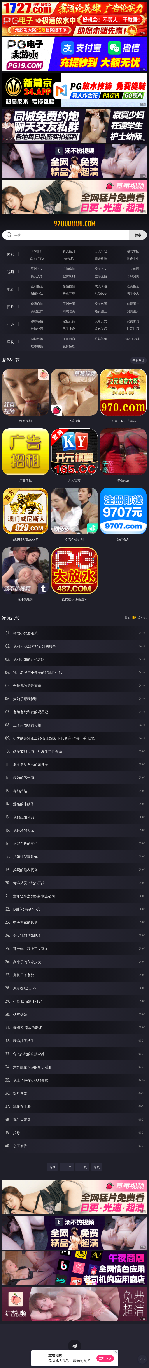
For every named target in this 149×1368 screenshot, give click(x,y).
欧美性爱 (133, 286)
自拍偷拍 (69, 269)
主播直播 (101, 276)
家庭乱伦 (69, 321)
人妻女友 (101, 321)
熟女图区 (101, 311)
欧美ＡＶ (101, 269)
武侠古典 (133, 321)
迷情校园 (37, 329)
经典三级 (69, 294)
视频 (10, 271)
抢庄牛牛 (133, 258)
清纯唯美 (69, 311)
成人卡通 (101, 286)
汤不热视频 (133, 339)
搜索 (138, 235)
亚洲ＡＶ (37, 269)
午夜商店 (69, 339)
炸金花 (69, 258)
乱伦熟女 (101, 294)
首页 (52, 1167)
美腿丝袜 (37, 311)
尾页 (97, 1167)
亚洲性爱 (37, 286)
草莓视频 (101, 339)
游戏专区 (133, 251)
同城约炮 (37, 339)
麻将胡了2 (37, 258)
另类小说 (69, 329)
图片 (10, 306)
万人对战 (101, 251)
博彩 (10, 254)
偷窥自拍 (37, 304)
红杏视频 (37, 346)
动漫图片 (133, 304)
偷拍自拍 (69, 286)
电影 (10, 289)
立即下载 (105, 1358)
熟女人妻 (37, 276)
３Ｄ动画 (133, 269)
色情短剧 (69, 346)
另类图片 (133, 311)
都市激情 (37, 321)
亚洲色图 (69, 304)
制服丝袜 (37, 294)
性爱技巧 (133, 329)
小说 (10, 324)
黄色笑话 (101, 329)
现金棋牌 (101, 258)
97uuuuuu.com (74, 223)
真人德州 (69, 251)
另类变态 (133, 294)
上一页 (67, 1167)
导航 (10, 342)
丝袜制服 (69, 276)
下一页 (82, 1167)
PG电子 (37, 251)
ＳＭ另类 (133, 276)
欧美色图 (101, 304)
